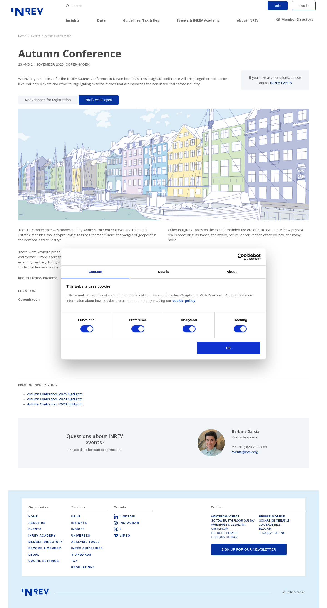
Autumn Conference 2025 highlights (55, 393)
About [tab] (232, 271)
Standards (81, 554)
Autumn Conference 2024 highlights (55, 398)
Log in (304, 5)
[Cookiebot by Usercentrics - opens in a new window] (241, 256)
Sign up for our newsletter (248, 549)
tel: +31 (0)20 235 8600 (249, 447)
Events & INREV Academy (198, 20)
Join (278, 5)
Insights (73, 20)
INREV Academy (42, 535)
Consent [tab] (95, 271)
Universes (80, 535)
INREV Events (281, 82)
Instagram (129, 522)
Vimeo (125, 535)
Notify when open (99, 100)
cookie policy (184, 301)
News (76, 516)
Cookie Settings (43, 561)
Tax (74, 561)
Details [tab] (163, 271)
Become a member (44, 548)
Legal (34, 554)
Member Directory (297, 19)
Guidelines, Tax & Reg (141, 20)
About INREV (247, 20)
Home (22, 36)
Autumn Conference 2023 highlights (55, 404)
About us (36, 522)
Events (35, 36)
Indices (78, 529)
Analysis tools (85, 542)
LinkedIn (127, 516)
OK (228, 348)
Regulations (83, 567)
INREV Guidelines (87, 548)
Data (101, 20)
